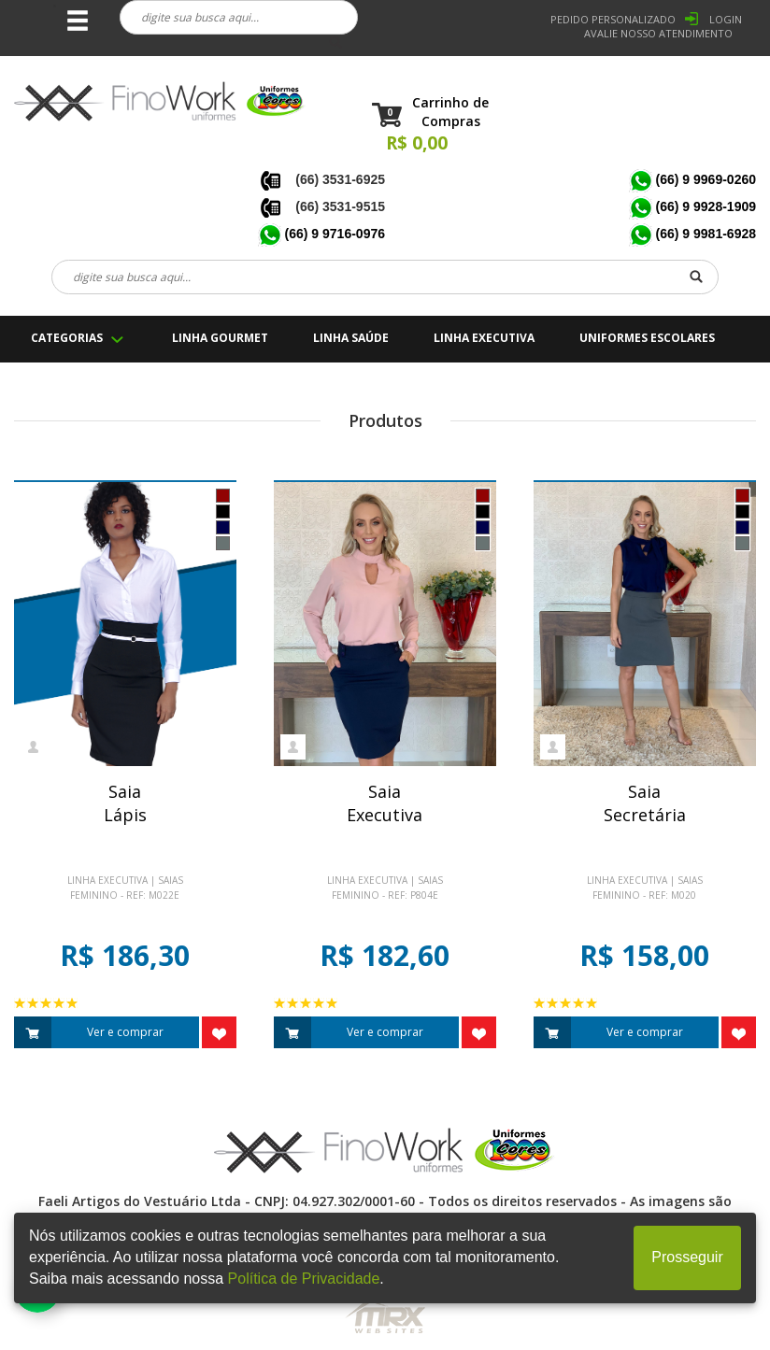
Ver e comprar (89, 1032)
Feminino (94, 895)
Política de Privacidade (304, 1278)
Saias (170, 880)
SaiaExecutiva (384, 803)
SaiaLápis (125, 803)
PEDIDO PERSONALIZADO (613, 19)
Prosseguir (686, 1257)
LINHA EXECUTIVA (484, 338)
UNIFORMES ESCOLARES (647, 338)
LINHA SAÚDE (351, 338)
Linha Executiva (107, 880)
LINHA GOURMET (220, 338)
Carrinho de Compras (450, 111)
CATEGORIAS (67, 338)
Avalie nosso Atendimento (658, 33)
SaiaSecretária (645, 803)
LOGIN (725, 19)
